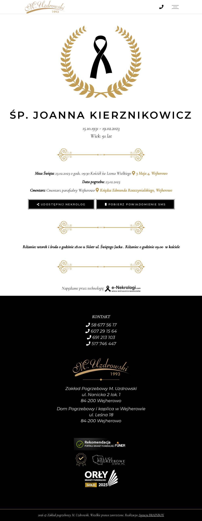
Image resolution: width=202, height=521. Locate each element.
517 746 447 (101, 343)
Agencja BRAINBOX (151, 515)
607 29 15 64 (101, 331)
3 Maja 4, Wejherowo (149, 173)
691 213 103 (101, 337)
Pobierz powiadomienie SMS (135, 204)
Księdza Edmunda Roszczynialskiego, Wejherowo (134, 190)
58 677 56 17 (101, 324)
